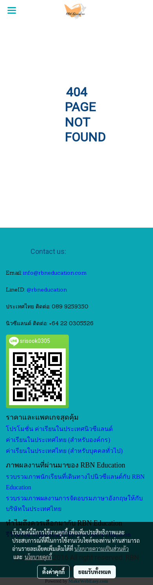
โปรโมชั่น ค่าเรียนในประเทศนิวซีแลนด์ (59, 429)
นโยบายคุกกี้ (38, 556)
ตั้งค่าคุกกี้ (53, 571)
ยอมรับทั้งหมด (94, 571)
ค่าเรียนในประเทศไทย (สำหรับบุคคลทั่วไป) (64, 450)
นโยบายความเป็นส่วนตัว (101, 548)
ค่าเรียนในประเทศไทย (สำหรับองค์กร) (58, 439)
